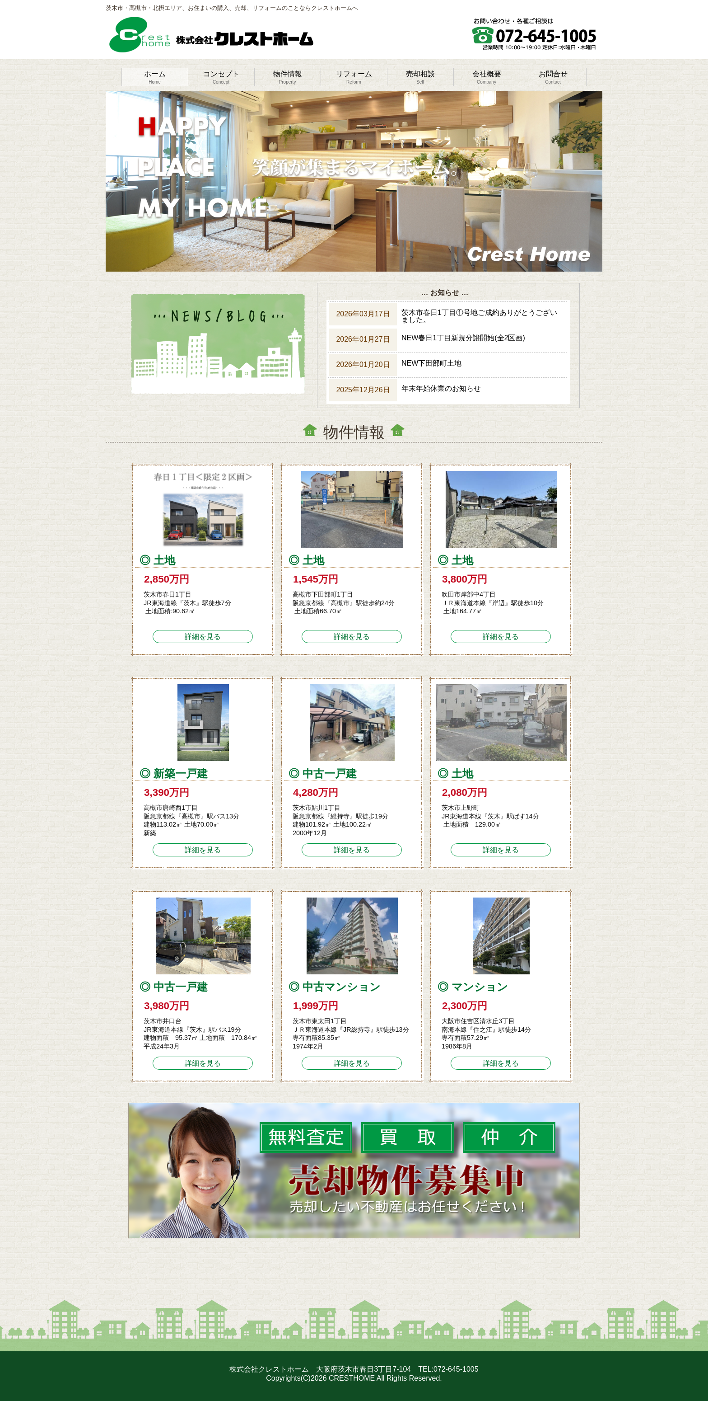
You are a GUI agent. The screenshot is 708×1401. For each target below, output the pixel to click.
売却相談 (420, 77)
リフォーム (354, 77)
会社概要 (486, 77)
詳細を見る (203, 636)
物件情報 (287, 77)
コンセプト (221, 77)
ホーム (155, 77)
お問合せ (553, 77)
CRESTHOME (352, 1378)
